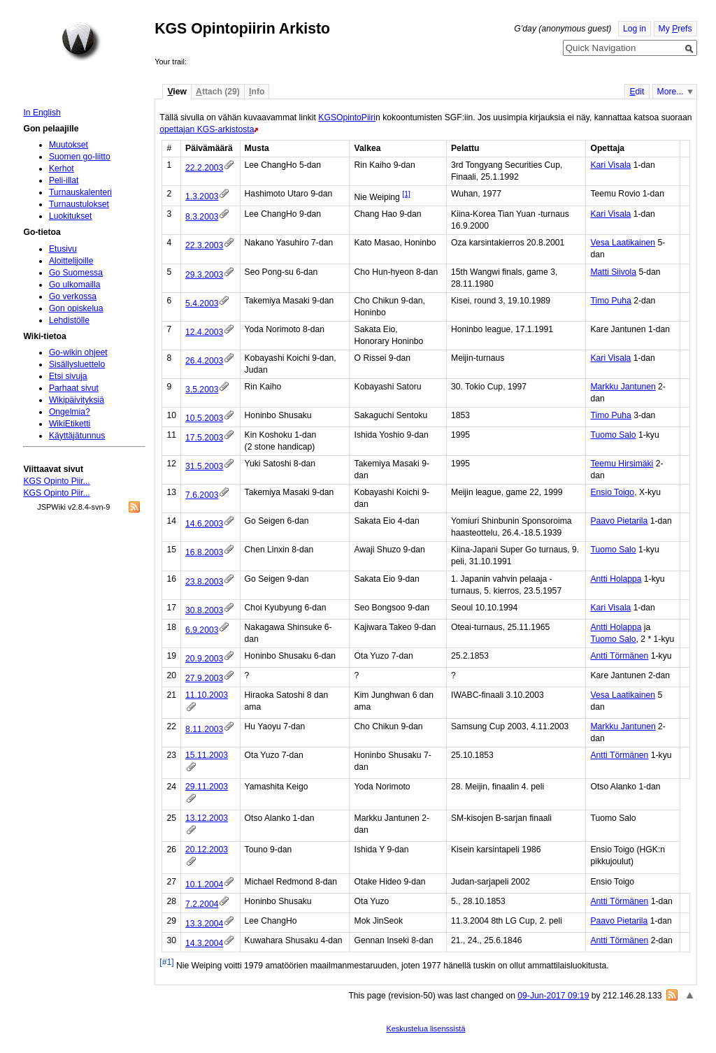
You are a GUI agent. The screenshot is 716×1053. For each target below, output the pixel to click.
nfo (256, 91)
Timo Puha (610, 301)
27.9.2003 (204, 678)
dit (636, 91)
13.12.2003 (206, 818)
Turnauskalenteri (80, 192)
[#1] (166, 962)
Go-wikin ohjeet (78, 352)
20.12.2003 (206, 849)
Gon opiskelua (76, 308)
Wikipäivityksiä (76, 400)
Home (81, 41)
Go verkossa (72, 296)
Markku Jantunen (622, 387)
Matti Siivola (613, 272)
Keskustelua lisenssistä (425, 1028)
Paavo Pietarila (618, 521)
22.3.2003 (204, 245)
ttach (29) (218, 91)
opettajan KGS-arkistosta (206, 129)
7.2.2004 (201, 904)
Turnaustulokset (79, 204)
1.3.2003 (201, 196)
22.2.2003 (204, 168)
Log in (634, 29)
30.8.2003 (204, 610)
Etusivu (63, 249)
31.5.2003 (204, 466)
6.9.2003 (201, 630)
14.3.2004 (204, 943)
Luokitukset (70, 216)
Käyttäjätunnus (77, 435)
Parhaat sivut (74, 388)
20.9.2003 (204, 659)
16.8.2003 (204, 552)
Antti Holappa (615, 579)
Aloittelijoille (71, 261)
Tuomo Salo (613, 435)
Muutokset (68, 145)
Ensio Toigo (612, 492)
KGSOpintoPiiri (346, 117)
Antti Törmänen (619, 656)
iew (176, 91)
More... (670, 91)
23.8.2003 (204, 582)
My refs (675, 29)
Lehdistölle (69, 320)
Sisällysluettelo (77, 364)
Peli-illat (64, 180)
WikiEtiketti (69, 424)
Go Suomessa (76, 273)
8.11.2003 (204, 729)
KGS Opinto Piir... (56, 481)
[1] (406, 194)
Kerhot (61, 168)
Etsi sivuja (68, 376)
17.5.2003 (204, 438)
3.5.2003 (201, 389)
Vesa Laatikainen (622, 243)
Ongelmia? (69, 412)
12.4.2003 (204, 332)
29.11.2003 (206, 786)
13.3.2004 (204, 924)
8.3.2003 (201, 217)
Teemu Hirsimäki (621, 463)
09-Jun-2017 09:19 (553, 996)
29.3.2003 (204, 275)
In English (41, 112)
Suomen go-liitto (79, 157)
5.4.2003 (201, 303)
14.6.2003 (204, 524)
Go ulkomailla (75, 284)
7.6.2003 (201, 495)
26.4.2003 (204, 361)
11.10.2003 (206, 695)
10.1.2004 (204, 884)
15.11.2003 (206, 755)
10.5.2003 (204, 418)
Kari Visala (610, 165)
